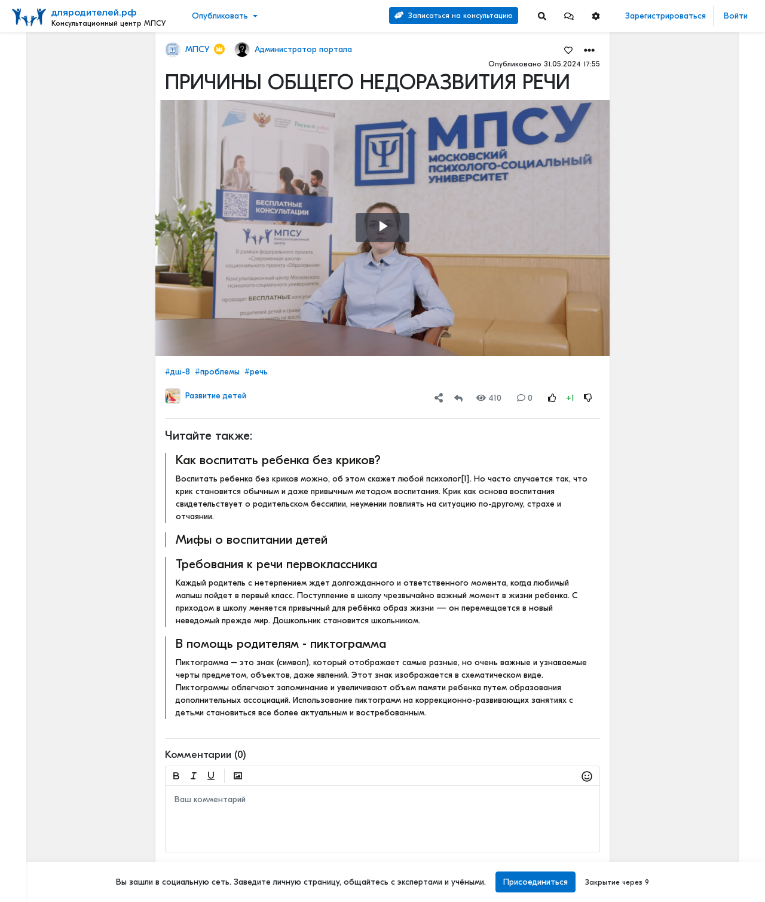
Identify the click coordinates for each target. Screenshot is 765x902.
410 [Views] (488, 398)
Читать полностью (681, 262)
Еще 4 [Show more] (36, 283)
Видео (27, 88)
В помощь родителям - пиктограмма (281, 643)
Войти (736, 16)
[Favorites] (568, 49)
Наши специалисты (48, 865)
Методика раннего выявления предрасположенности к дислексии (701, 742)
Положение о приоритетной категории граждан (60, 840)
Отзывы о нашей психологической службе (689, 209)
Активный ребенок (684, 423)
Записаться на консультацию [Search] (453, 15)
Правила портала (46, 689)
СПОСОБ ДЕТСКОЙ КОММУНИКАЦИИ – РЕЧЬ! (701, 686)
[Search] (542, 15)
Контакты (31, 664)
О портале (34, 677)
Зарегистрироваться (665, 16)
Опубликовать (220, 16)
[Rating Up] (552, 398)
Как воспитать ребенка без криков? (278, 460)
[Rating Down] (588, 398)
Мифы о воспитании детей (252, 539)
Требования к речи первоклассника (276, 564)
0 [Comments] (525, 398)
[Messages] (569, 15)
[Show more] (100, 302)
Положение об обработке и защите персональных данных (62, 740)
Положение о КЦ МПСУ (56, 815)
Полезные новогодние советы (701, 629)
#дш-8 (177, 372)
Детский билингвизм (686, 342)
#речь (256, 372)
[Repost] (458, 398)
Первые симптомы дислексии (701, 561)
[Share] (438, 398)
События (32, 107)
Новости (32, 70)
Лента (27, 51)
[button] (569, 15)
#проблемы (217, 372)
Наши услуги (701, 94)
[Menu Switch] (63, 891)
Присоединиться (535, 882)
